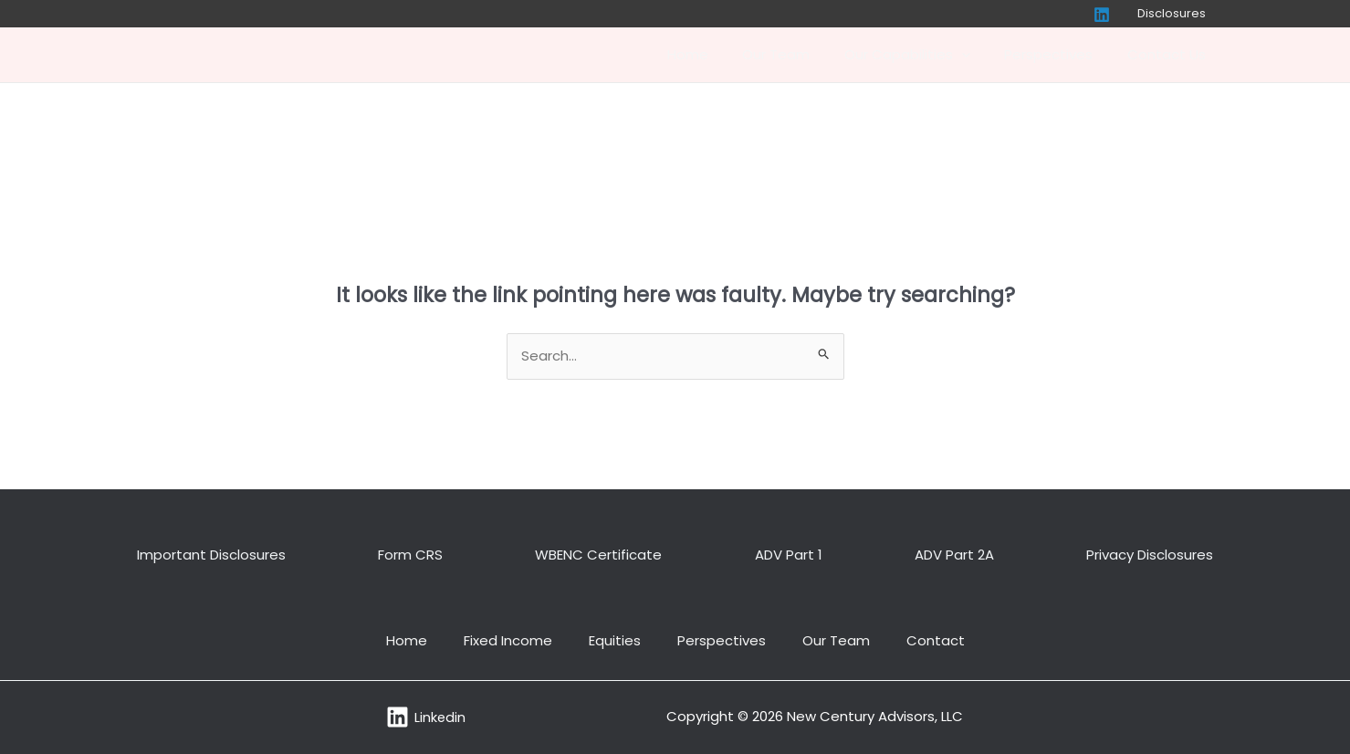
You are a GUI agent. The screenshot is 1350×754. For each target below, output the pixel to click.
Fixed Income (508, 640)
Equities (615, 640)
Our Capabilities (925, 54)
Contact (935, 640)
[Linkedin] (1112, 14)
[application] (979, 54)
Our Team (800, 54)
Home (718, 54)
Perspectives (1059, 54)
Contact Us (1170, 54)
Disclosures (1177, 13)
